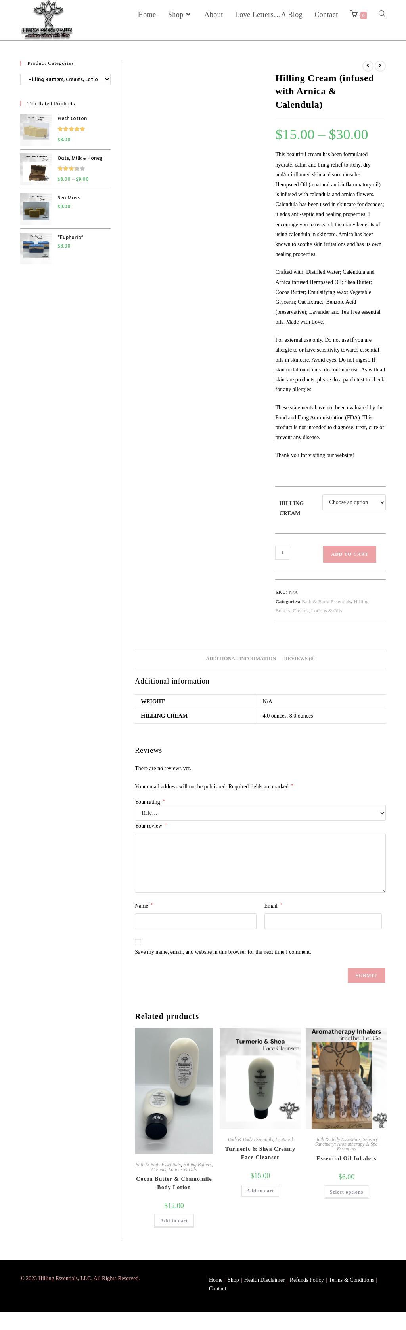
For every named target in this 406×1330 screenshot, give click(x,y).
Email (273, 905)
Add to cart (349, 554)
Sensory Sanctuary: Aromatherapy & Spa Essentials (346, 1144)
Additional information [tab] (241, 658)
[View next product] (380, 66)
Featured (284, 1139)
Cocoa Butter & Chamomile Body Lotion (174, 1183)
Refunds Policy (307, 1280)
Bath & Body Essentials (326, 601)
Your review (151, 825)
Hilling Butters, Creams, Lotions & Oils (182, 1167)
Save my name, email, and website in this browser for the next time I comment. (223, 952)
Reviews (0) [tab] (299, 658)
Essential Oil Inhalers (346, 1158)
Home (215, 1280)
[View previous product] (367, 66)
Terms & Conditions (351, 1280)
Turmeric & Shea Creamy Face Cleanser (260, 1153)
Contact (217, 1289)
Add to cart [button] (174, 1221)
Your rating (150, 802)
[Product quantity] (282, 553)
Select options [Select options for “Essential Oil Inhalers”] (346, 1192)
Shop (233, 1280)
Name (144, 905)
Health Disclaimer (264, 1280)
